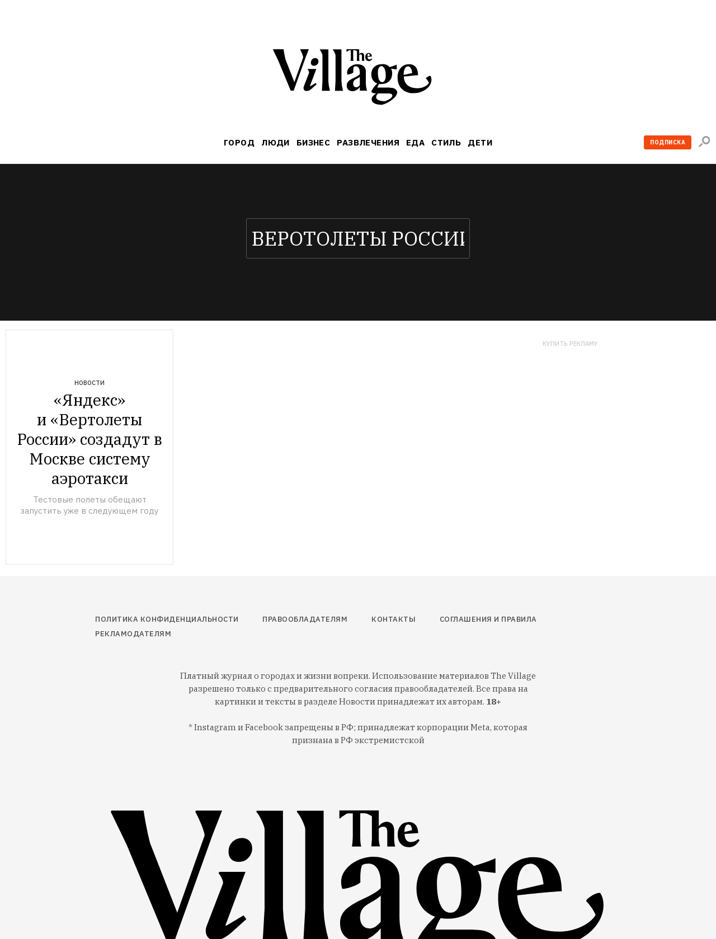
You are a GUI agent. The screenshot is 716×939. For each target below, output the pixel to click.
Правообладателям (304, 619)
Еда (415, 142)
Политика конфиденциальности (167, 619)
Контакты (393, 619)
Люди (275, 142)
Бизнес (313, 142)
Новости (89, 383)
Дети (480, 142)
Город (239, 142)
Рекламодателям (133, 633)
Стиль (446, 142)
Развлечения (368, 142)
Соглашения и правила (488, 619)
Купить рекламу (570, 344)
